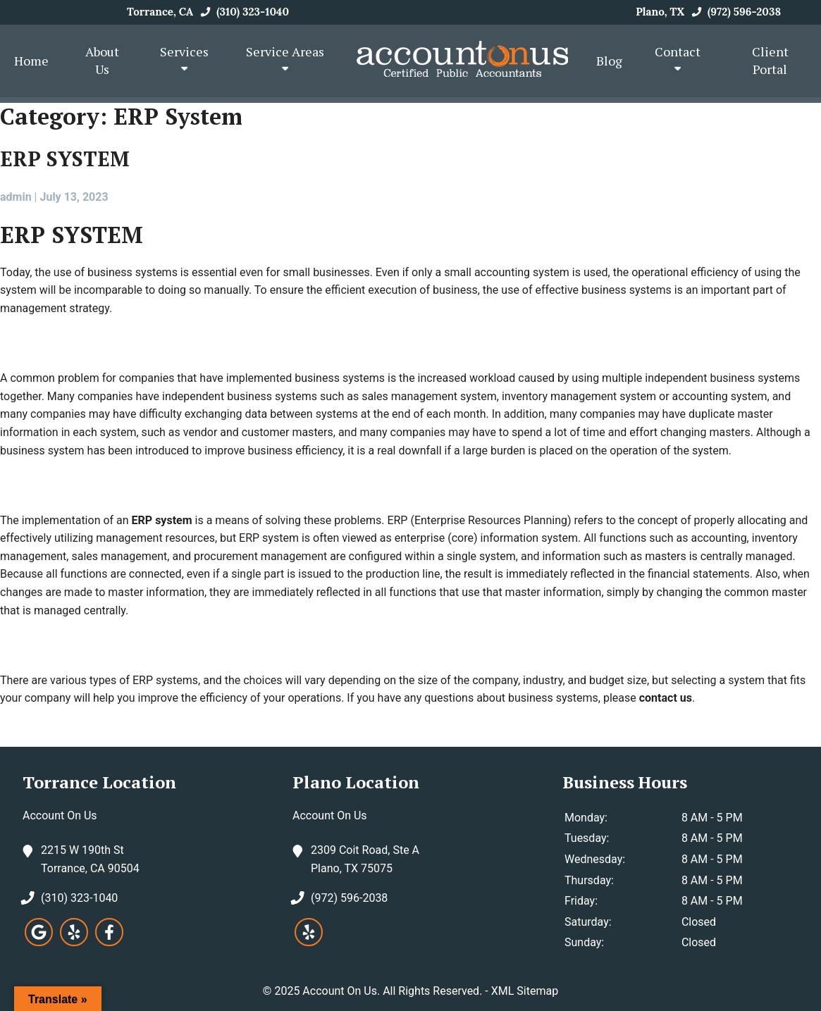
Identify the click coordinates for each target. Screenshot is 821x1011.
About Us (102, 60)
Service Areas (285, 59)
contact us (665, 698)
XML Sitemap (524, 991)
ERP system (162, 520)
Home (31, 60)
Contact (677, 59)
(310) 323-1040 (242, 11)
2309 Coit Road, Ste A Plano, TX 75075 (365, 858)
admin (16, 197)
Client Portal (770, 60)
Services (184, 59)
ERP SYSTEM (65, 158)
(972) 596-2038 (734, 11)
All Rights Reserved (431, 991)
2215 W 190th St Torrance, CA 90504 (90, 858)
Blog (609, 60)
